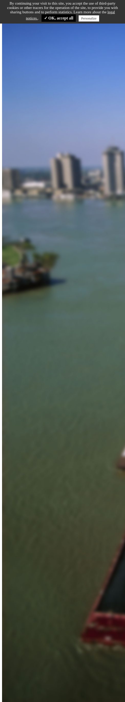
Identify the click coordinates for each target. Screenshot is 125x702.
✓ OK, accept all (58, 18)
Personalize (89, 18)
